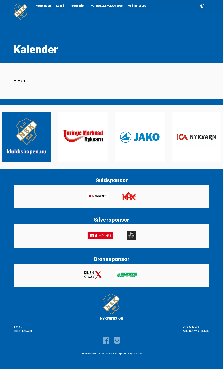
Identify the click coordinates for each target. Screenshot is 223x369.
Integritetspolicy (134, 354)
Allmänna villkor (88, 354)
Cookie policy (119, 354)
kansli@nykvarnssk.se (196, 330)
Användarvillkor (104, 354)
